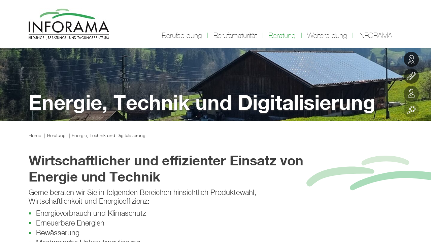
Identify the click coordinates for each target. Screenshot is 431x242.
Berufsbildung (182, 36)
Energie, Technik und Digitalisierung (108, 135)
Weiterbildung (327, 36)
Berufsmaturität (235, 36)
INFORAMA (375, 36)
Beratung (282, 36)
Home (35, 135)
